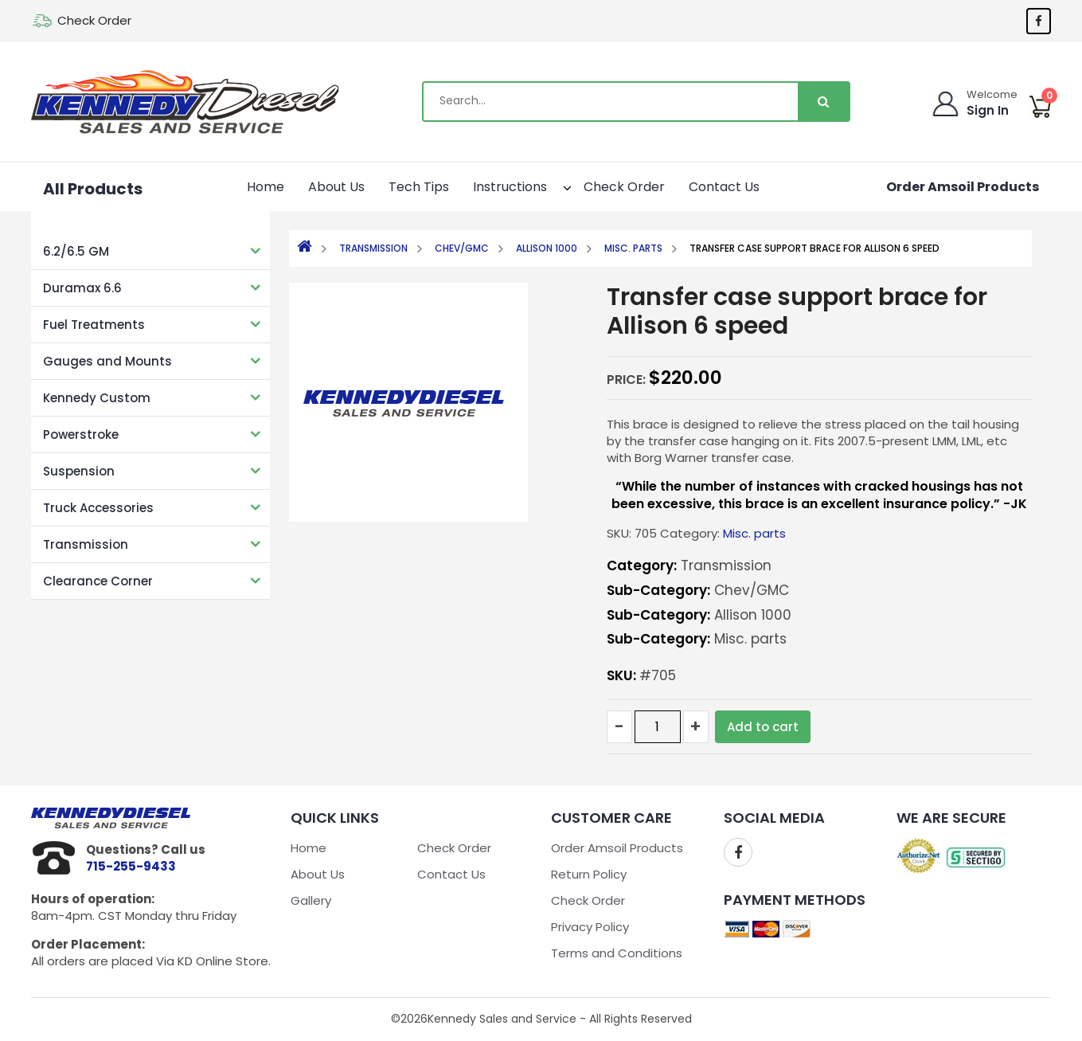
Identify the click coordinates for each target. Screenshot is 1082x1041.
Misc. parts (633, 248)
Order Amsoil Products (962, 187)
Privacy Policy (590, 926)
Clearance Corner (98, 581)
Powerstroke (81, 434)
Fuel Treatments (94, 324)
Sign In (988, 110)
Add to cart (763, 726)
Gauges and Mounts (107, 361)
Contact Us (724, 187)
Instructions (518, 185)
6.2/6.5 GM (76, 251)
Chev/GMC (462, 248)
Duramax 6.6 (82, 288)
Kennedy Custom (96, 397)
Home (265, 187)
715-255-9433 (131, 866)
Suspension (79, 471)
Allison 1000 (546, 248)
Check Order (94, 20)
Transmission (85, 544)
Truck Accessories (98, 507)
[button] (553, 185)
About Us (336, 187)
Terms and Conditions (616, 953)
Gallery (311, 900)
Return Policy (589, 874)
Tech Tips (419, 187)
